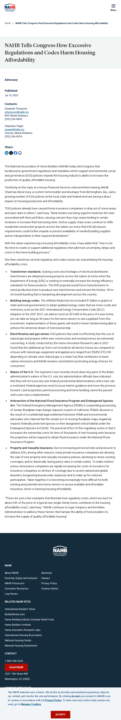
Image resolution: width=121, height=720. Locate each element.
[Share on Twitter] (11, 153)
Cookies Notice (49, 588)
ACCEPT (60, 714)
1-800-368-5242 (14, 660)
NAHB (8, 23)
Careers (45, 578)
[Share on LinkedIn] (7, 153)
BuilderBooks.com (15, 614)
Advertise (46, 572)
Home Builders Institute (18, 624)
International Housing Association (23, 635)
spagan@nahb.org (14, 129)
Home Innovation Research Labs (22, 629)
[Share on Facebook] (15, 153)
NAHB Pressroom (14, 583)
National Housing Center (18, 640)
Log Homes (11, 593)
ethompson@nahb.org (17, 112)
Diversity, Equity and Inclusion (21, 578)
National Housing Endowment (21, 645)
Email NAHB (16, 667)
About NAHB (11, 572)
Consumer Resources (17, 588)
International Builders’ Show (20, 609)
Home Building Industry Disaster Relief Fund (29, 619)
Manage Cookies (31, 704)
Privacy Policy (49, 583)
